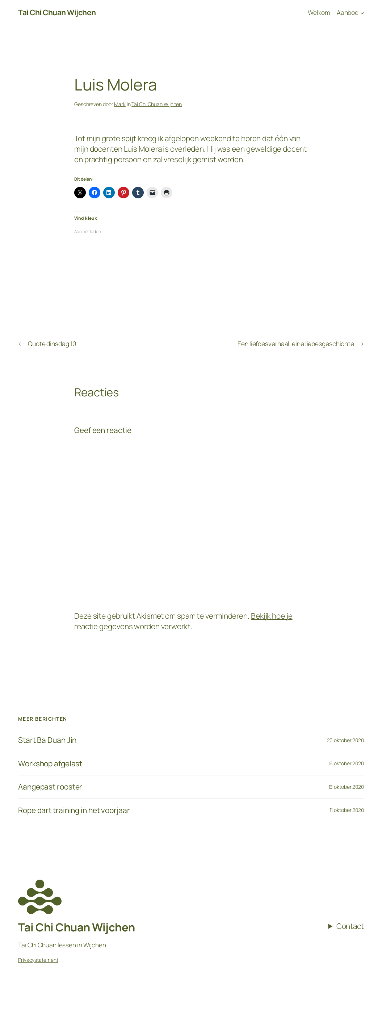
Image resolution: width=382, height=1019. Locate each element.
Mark (120, 104)
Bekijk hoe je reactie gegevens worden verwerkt (183, 621)
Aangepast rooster (50, 787)
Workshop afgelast (50, 763)
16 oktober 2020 (346, 763)
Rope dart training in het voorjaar (74, 810)
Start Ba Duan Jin (47, 740)
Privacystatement (38, 959)
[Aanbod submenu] (350, 12)
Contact (350, 926)
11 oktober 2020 (346, 810)
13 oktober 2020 (346, 786)
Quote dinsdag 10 (52, 343)
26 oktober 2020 (345, 740)
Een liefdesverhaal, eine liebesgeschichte (296, 343)
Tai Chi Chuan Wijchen (57, 12)
